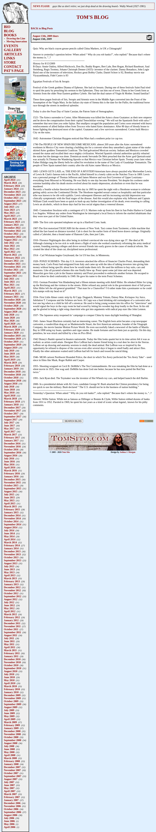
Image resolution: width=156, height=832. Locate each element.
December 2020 (12, 299)
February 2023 (12, 221)
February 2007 (12, 797)
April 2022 (9, 251)
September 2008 (12, 740)
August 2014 (10, 527)
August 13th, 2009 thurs (46, 36)
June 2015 (9, 497)
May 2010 (9, 680)
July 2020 (9, 314)
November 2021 (12, 266)
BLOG (9, 31)
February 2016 (12, 473)
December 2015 (12, 479)
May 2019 (9, 356)
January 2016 (11, 476)
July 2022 (9, 242)
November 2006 (12, 806)
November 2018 (12, 374)
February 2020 (12, 329)
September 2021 (12, 272)
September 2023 (12, 200)
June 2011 (9, 641)
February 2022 (12, 257)
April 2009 (9, 719)
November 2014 (12, 518)
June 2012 (9, 605)
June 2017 (9, 425)
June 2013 (9, 569)
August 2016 (10, 455)
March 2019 (10, 362)
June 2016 (9, 461)
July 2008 (9, 746)
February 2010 (12, 689)
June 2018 (9, 389)
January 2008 (11, 764)
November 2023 (12, 194)
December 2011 (12, 623)
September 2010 (12, 668)
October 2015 (11, 485)
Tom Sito (66, 452)
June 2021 (9, 281)
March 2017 (10, 434)
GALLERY (12, 50)
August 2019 (10, 347)
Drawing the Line (16, 38)
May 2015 (9, 500)
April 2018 (9, 395)
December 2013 (12, 551)
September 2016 (12, 452)
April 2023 (9, 215)
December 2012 (12, 587)
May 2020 (9, 320)
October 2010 (11, 665)
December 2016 (12, 443)
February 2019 (12, 365)
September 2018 (12, 380)
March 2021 (10, 290)
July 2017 (9, 422)
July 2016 (9, 458)
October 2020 (11, 305)
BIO (7, 27)
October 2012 (11, 593)
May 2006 (9, 824)
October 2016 (11, 449)
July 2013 (9, 566)
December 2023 (12, 191)
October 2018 (11, 377)
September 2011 (12, 632)
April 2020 (9, 323)
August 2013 (10, 563)
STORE (10, 62)
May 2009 (9, 716)
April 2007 (9, 791)
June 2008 (9, 749)
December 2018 (12, 371)
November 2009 (12, 698)
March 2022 (10, 254)
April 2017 (9, 431)
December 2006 (12, 803)
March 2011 (10, 650)
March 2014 (10, 542)
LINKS (9, 58)
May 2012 (9, 608)
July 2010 (9, 674)
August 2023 (10, 203)
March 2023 (10, 218)
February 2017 (12, 437)
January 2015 (11, 512)
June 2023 (9, 209)
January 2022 (11, 260)
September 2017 (12, 416)
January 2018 (11, 404)
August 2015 (10, 491)
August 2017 (10, 419)
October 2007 (11, 773)
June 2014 (9, 533)
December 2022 (12, 227)
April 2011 (9, 647)
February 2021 (12, 293)
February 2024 (12, 185)
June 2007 (9, 785)
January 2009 (11, 728)
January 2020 (11, 332)
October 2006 (11, 809)
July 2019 (9, 350)
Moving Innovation (17, 41)
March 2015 (10, 506)
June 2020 (9, 317)
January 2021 (11, 296)
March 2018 (10, 398)
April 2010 (9, 683)
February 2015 (12, 509)
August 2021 (10, 275)
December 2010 (12, 659)
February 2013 (12, 581)
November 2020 (12, 302)
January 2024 (11, 188)
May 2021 (9, 284)
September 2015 (12, 488)
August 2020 (10, 311)
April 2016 (9, 467)
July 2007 (9, 782)
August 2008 (10, 743)
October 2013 (11, 557)
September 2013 (12, 560)
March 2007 (10, 794)
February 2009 (12, 725)
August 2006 (10, 815)
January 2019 (11, 368)
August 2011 (10, 635)
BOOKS (10, 35)
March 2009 (10, 722)
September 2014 (12, 524)
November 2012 (12, 590)
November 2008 (12, 734)
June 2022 (9, 245)
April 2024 (9, 179)
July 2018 (9, 386)
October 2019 (11, 341)
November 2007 (12, 770)
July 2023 (9, 206)
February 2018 (12, 401)
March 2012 (10, 614)
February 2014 (12, 545)
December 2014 (12, 515)
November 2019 (12, 338)
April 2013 (9, 575)
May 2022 (9, 248)
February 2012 (12, 617)
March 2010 (10, 686)
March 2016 (10, 470)
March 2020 (10, 326)
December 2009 (12, 695)
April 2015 (9, 503)
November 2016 (12, 446)
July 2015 (9, 494)
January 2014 (11, 548)
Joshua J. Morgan (127, 452)
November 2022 (12, 230)
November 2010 (12, 662)
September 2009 (12, 704)
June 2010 (9, 677)
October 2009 (11, 701)
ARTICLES (13, 54)
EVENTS (11, 46)
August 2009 (10, 707)
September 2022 (12, 236)
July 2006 (9, 818)
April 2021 (9, 287)
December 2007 (12, 767)
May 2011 (9, 644)
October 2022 (11, 233)
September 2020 (12, 308)
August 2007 (10, 779)
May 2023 (9, 212)
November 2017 (12, 410)
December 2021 (12, 263)
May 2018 (9, 392)
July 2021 (9, 278)
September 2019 (12, 344)
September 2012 (12, 596)
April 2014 (9, 539)
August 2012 (10, 599)
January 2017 (11, 440)
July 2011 (9, 638)
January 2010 (11, 692)
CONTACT (12, 67)
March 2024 (10, 182)
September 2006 (12, 812)
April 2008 (9, 755)
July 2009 (9, 710)
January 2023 (11, 224)
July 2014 (9, 530)
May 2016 (9, 464)
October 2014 (11, 521)
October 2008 (11, 737)
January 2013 (11, 584)
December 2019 (12, 335)
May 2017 (9, 428)
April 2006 (9, 827)
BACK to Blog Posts (42, 28)
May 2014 (9, 536)
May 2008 (9, 752)
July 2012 (9, 602)
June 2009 (9, 713)
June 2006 (9, 821)
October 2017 (11, 413)
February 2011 (12, 653)
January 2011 (11, 656)
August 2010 (10, 671)
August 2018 (10, 383)
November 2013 (12, 554)
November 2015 (12, 482)
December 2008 (12, 731)
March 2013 (10, 578)
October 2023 (11, 197)
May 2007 (9, 788)
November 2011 (12, 626)
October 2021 (11, 269)
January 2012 (11, 620)
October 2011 (11, 629)
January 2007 (11, 800)
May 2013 (9, 572)
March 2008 (10, 758)
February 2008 (12, 761)
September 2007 (12, 776)
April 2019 (9, 359)
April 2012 (9, 611)
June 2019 (9, 353)
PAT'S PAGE (14, 71)
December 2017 (12, 407)
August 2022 (10, 239)
